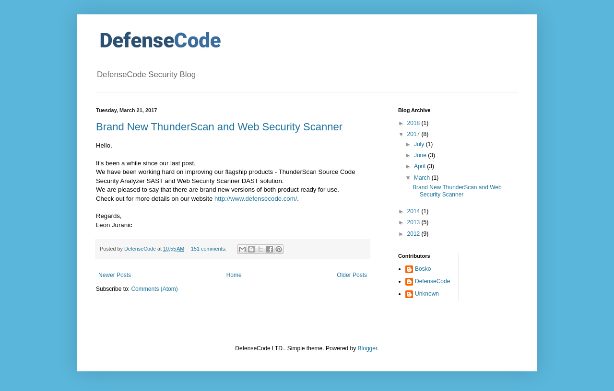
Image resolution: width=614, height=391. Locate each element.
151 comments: (209, 249)
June (421, 155)
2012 (414, 233)
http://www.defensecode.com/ (255, 198)
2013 (414, 222)
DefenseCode (432, 281)
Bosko (423, 268)
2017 (414, 134)
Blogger (368, 348)
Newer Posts (114, 275)
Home (234, 275)
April (420, 166)
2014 (414, 211)
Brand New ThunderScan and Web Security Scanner (219, 127)
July (420, 144)
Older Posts (352, 275)
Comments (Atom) (154, 289)
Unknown (427, 293)
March (423, 177)
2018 (414, 123)
